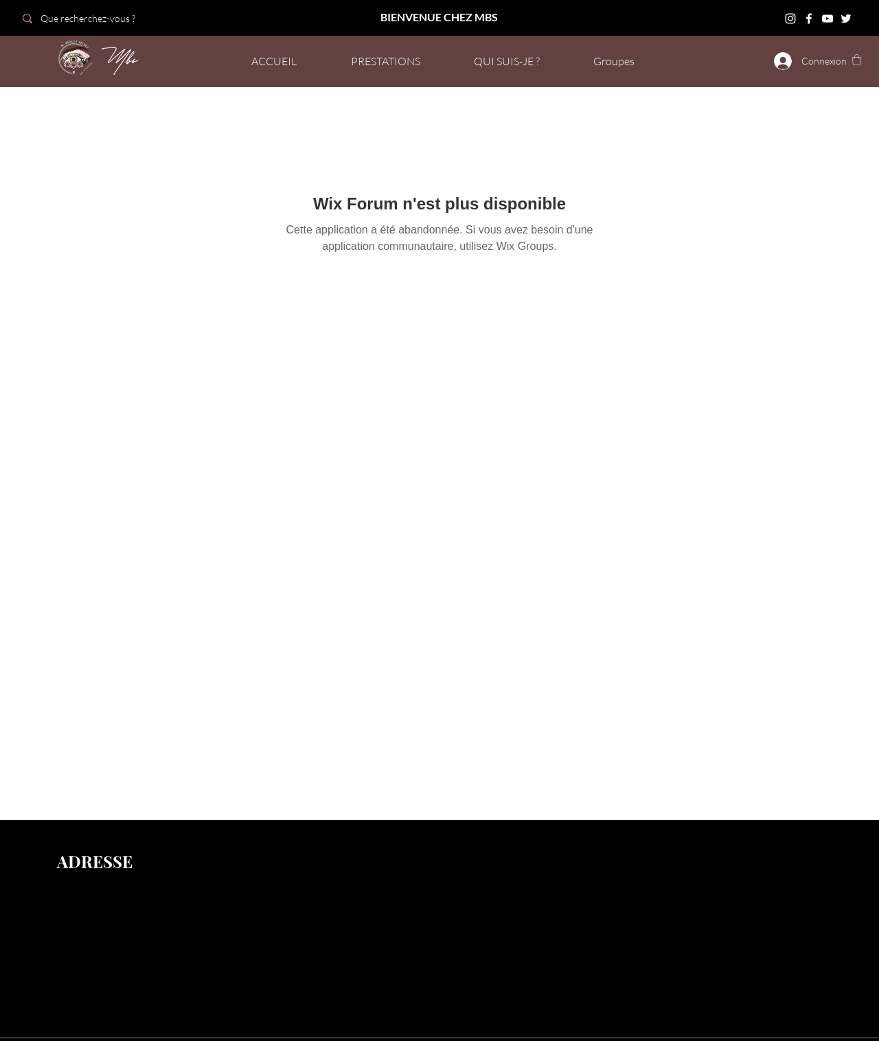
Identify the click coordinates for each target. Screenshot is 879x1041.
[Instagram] (790, 18)
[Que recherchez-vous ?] (112, 18)
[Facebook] (809, 18)
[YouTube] (827, 18)
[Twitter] (846, 18)
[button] (856, 59)
